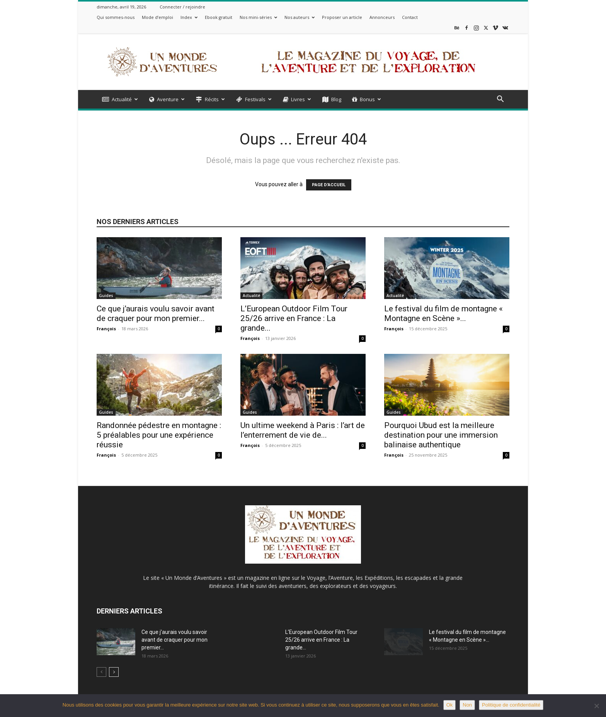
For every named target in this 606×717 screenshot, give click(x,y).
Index (188, 17)
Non (467, 705)
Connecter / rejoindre (182, 7)
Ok (449, 705)
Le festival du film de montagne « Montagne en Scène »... (443, 313)
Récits (210, 99)
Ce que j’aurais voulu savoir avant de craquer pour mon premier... (155, 313)
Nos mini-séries (258, 17)
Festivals (254, 99)
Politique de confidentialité (511, 705)
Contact (410, 17)
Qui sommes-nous (115, 17)
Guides (106, 295)
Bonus (366, 99)
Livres (297, 99)
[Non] (596, 706)
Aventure (167, 99)
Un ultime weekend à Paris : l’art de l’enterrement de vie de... (302, 430)
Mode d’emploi (157, 17)
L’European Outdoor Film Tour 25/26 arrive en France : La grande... (293, 318)
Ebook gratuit (218, 17)
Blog (331, 99)
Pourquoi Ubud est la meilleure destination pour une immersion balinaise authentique (441, 435)
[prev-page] (101, 672)
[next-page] (114, 672)
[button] (500, 100)
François (106, 328)
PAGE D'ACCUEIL (329, 184)
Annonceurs (382, 17)
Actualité (120, 99)
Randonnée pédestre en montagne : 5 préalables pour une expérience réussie (159, 435)
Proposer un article (342, 17)
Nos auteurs (299, 17)
